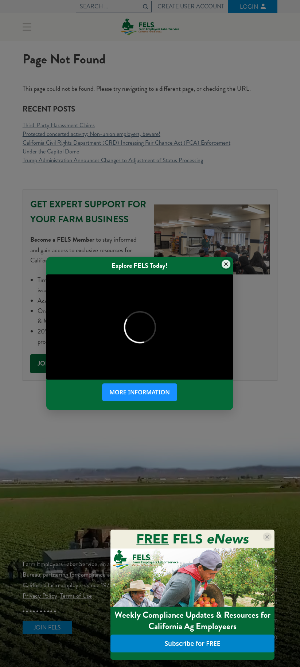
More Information (139, 392)
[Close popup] (226, 264)
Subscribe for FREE (193, 643)
